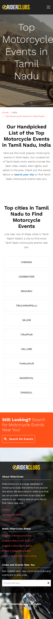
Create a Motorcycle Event (16, 551)
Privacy (6, 509)
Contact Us (8, 519)
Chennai (26, 262)
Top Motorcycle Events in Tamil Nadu (25, 116)
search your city (24, 174)
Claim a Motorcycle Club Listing (19, 556)
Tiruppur (26, 334)
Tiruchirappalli (26, 305)
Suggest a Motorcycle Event (17, 545)
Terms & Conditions (12, 514)
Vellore (26, 349)
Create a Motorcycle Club (16, 540)
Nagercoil (27, 378)
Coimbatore (26, 276)
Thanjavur (26, 363)
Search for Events (18, 439)
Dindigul (26, 392)
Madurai (26, 291)
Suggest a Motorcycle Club (16, 535)
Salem (26, 320)
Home (5, 112)
